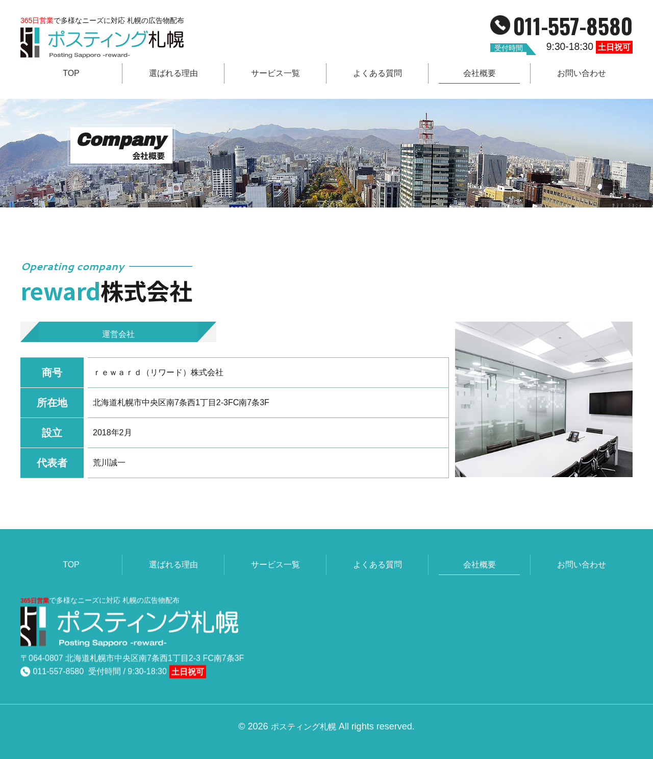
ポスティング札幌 (303, 712)
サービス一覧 (275, 73)
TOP (71, 73)
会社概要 (479, 73)
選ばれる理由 (173, 73)
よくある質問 (377, 73)
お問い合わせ (581, 73)
